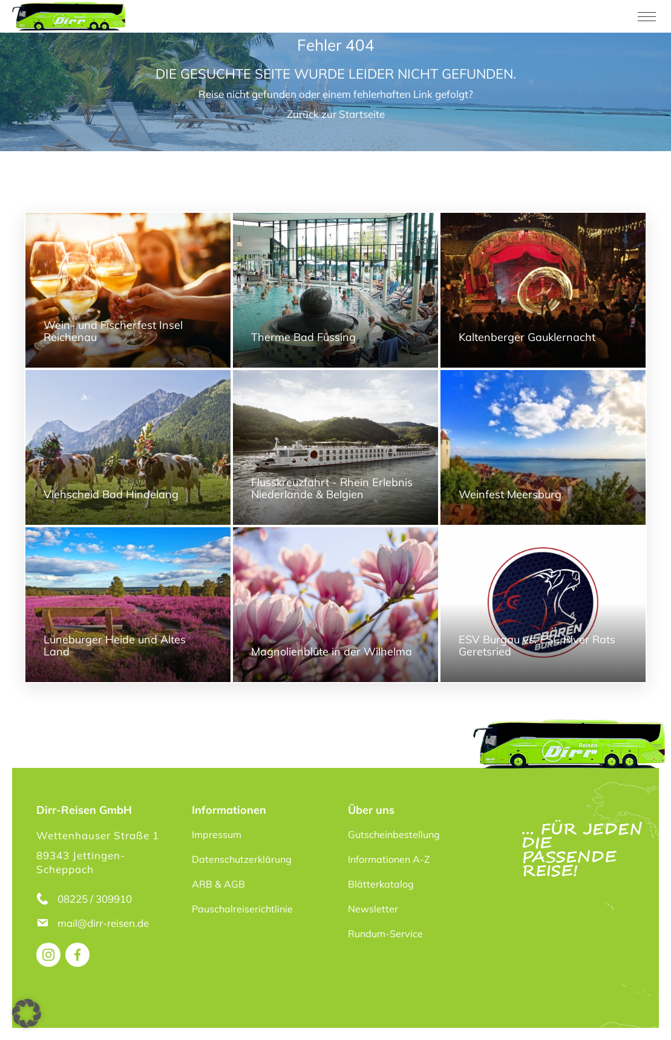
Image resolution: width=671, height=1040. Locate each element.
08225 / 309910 (94, 898)
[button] (26, 1013)
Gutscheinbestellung (394, 834)
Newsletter (373, 909)
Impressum (216, 834)
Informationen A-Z (389, 859)
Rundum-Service (385, 934)
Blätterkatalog (381, 884)
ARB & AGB (218, 884)
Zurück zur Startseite (336, 114)
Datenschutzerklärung (242, 859)
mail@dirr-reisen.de (104, 923)
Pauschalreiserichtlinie (242, 909)
